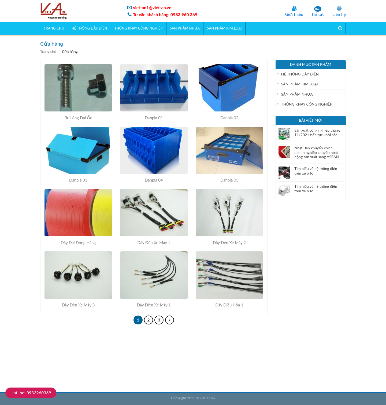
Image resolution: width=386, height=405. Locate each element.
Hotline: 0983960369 (30, 392)
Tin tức (317, 14)
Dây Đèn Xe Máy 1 (153, 242)
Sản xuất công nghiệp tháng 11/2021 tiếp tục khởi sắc (317, 132)
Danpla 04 (154, 180)
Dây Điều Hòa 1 (229, 304)
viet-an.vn (207, 398)
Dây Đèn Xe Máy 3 (78, 304)
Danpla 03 (78, 180)
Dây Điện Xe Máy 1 (154, 304)
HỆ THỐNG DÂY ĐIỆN (89, 28)
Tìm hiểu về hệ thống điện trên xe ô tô (315, 171)
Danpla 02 (229, 117)
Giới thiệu (294, 14)
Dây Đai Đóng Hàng (78, 242)
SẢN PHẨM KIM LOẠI (224, 28)
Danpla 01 (154, 117)
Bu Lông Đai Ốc (78, 117)
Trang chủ (54, 28)
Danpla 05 (229, 180)
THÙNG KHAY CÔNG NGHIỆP (138, 28)
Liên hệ (339, 14)
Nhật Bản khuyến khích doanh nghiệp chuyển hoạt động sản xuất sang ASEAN (316, 152)
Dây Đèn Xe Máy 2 (229, 242)
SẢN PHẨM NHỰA (185, 28)
